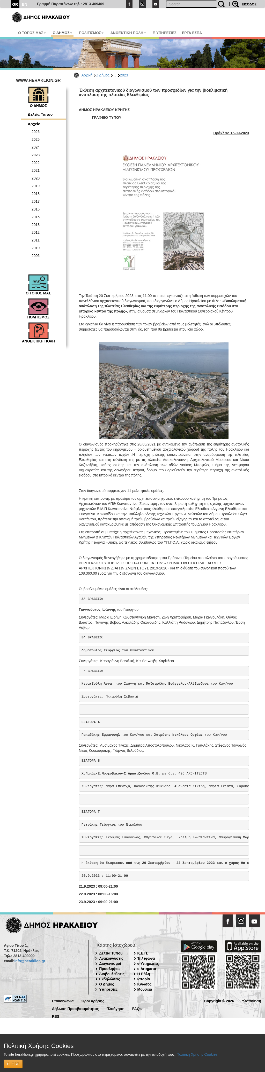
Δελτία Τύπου (40, 114)
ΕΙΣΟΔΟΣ (249, 4)
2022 (36, 163)
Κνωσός (144, 984)
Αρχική (87, 75)
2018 (36, 194)
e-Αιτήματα (146, 969)
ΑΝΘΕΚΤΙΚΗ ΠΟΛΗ (128, 33)
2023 (124, 75)
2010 (36, 248)
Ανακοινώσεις (111, 958)
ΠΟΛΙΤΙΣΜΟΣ (91, 33)
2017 (36, 201)
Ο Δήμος (102, 75)
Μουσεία (144, 989)
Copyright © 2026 (219, 1000)
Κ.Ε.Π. (142, 953)
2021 (36, 170)
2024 (36, 147)
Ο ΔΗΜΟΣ (62, 33)
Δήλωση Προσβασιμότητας (75, 1008)
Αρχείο (34, 124)
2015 (36, 217)
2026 (36, 132)
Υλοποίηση (251, 1000)
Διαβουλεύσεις (111, 974)
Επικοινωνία (63, 1000)
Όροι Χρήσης (92, 1000)
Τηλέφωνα (146, 958)
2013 (36, 225)
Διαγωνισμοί (110, 963)
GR (15, 4)
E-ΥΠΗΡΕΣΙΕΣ (164, 33)
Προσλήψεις (109, 969)
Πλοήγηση (115, 1008)
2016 (36, 209)
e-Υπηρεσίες (148, 963)
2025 (36, 139)
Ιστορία (143, 979)
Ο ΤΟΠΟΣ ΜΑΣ (32, 33)
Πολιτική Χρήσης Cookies (196, 1054)
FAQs (137, 1008)
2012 (36, 232)
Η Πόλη (143, 974)
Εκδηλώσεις (109, 979)
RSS (56, 1016)
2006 (36, 256)
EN (24, 4)
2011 (36, 240)
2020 (36, 178)
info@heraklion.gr (29, 961)
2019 (36, 186)
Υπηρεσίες (108, 989)
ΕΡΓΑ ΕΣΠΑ (192, 33)
